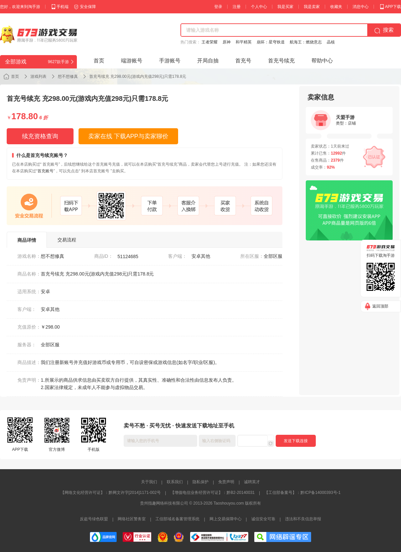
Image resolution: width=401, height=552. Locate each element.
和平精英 (244, 42)
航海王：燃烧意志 (306, 42)
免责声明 (226, 482)
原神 (227, 42)
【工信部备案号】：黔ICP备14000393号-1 (302, 492)
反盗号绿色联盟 (94, 519)
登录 (218, 6)
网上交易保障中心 (226, 519)
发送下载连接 (296, 440)
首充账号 (45, 171)
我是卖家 (312, 6)
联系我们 (175, 482)
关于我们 (149, 482)
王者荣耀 (210, 42)
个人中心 (259, 6)
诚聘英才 (252, 482)
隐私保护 (200, 482)
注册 (237, 6)
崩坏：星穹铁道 (271, 42)
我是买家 (285, 6)
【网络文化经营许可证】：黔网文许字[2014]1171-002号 (110, 492)
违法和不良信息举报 (303, 519)
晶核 (331, 42)
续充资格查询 (40, 136)
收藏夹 (336, 6)
